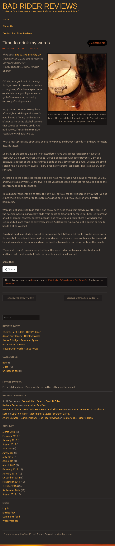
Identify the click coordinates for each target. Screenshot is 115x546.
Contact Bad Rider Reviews (17, 33)
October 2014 (10, 486)
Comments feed (11, 516)
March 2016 (8, 432)
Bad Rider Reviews (40, 6)
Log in (5, 508)
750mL (51, 280)
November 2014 (11, 482)
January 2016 (9, 440)
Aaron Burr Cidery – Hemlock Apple (21, 336)
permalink (9, 283)
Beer (32, 280)
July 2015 (7, 448)
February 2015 (10, 469)
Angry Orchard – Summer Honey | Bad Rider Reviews (30, 418)
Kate (4, 413)
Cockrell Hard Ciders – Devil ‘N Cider (21, 332)
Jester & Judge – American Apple (20, 340)
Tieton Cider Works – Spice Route (20, 348)
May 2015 (7, 457)
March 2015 (8, 465)
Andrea (34, 48)
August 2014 (9, 494)
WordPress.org (10, 521)
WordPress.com (64, 534)
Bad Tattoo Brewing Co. (66, 280)
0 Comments (97, 42)
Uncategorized (10, 371)
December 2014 (11, 477)
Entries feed (9, 512)
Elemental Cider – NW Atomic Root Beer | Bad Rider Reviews (35, 409)
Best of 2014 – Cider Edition (78, 418)
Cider (5, 367)
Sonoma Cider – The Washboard (89, 409)
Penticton (83, 280)
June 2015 (8, 452)
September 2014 (11, 490)
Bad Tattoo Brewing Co (28, 54)
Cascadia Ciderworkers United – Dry (84, 298)
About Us (8, 26)
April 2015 (7, 461)
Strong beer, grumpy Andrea (19, 298)
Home (6, 19)
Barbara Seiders (11, 405)
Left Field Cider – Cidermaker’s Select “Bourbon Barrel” (41, 413)
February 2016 (10, 436)
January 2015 (9, 473)
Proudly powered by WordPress (19, 534)
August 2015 (9, 444)
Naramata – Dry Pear (13, 344)
